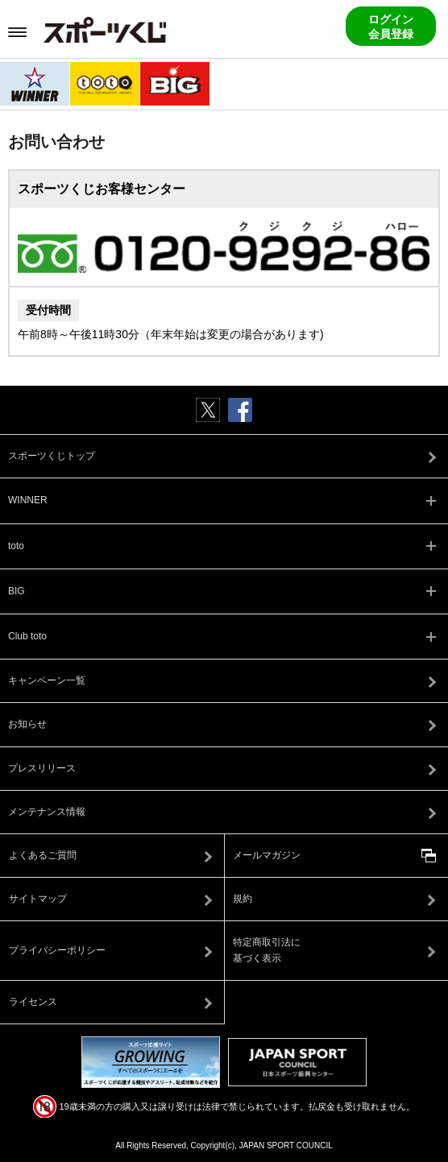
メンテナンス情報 (46, 811)
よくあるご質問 (43, 855)
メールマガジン (267, 855)
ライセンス (33, 1001)
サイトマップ (38, 898)
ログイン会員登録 (390, 26)
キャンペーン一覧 (46, 680)
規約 (242, 898)
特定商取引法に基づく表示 (267, 950)
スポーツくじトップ (51, 455)
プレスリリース (42, 768)
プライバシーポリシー (57, 950)
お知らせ (27, 724)
